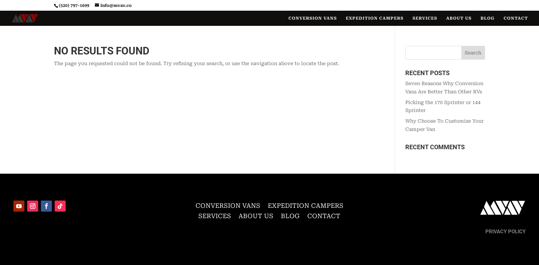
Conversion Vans (312, 18)
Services (424, 18)
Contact (516, 18)
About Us (459, 18)
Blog (488, 18)
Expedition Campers (375, 18)
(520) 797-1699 (74, 5)
